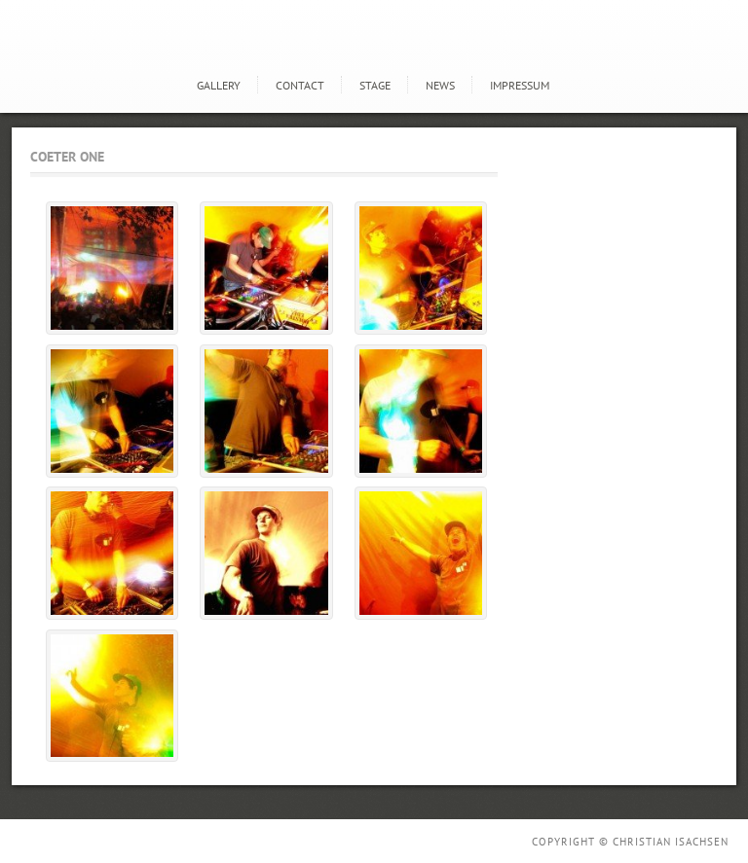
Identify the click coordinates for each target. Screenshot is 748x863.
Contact (300, 85)
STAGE (375, 85)
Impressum (519, 85)
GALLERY (219, 85)
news (440, 85)
